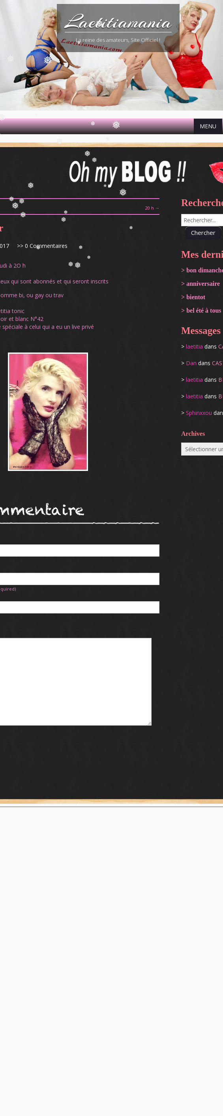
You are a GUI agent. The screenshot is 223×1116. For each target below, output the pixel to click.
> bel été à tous (201, 310)
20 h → (152, 208)
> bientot (193, 297)
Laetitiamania (118, 21)
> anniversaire (200, 283)
